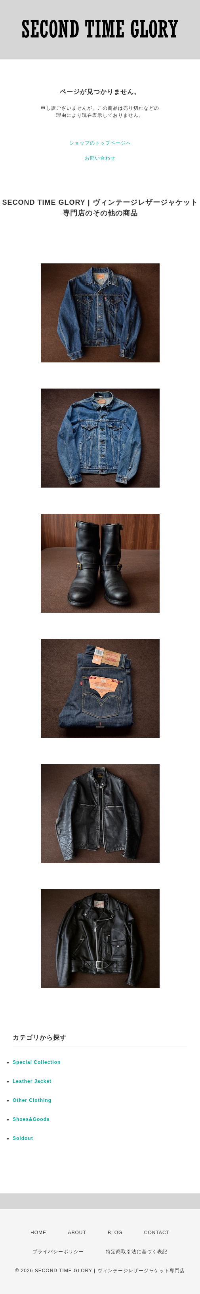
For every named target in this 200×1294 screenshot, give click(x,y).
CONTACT (157, 1232)
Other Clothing (32, 1100)
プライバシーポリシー (58, 1251)
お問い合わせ (100, 158)
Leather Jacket (32, 1081)
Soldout (23, 1138)
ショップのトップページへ (100, 143)
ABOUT (77, 1232)
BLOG (115, 1232)
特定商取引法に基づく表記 (137, 1251)
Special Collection (37, 1062)
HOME (38, 1232)
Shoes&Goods (31, 1119)
